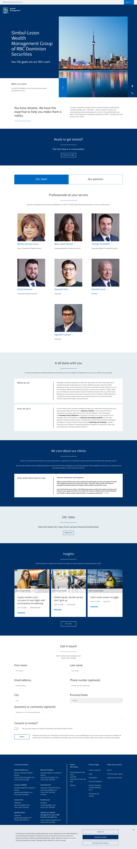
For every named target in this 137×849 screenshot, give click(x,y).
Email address (22, 680)
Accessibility (93, 778)
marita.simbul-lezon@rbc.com (24, 777)
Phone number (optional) (85, 680)
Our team (41, 179)
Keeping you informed (114, 778)
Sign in (109, 770)
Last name (76, 665)
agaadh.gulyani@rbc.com (23, 818)
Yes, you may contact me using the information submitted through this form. (47, 729)
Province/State (79, 695)
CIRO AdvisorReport (95, 781)
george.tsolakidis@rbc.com (23, 792)
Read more (68, 533)
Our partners (95, 179)
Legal (90, 774)
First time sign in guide (114, 774)
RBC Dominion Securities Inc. (13, 2)
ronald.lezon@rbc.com (48, 805)
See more (68, 624)
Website (72, 785)
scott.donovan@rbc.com (49, 790)
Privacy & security (95, 770)
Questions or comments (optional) (35, 707)
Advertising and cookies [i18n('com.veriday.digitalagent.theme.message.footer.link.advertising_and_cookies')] (94, 795)
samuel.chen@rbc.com (22, 805)
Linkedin (43, 794)
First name (20, 665)
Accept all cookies (100, 838)
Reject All (100, 833)
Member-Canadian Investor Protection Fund (95, 787)
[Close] (133, 831)
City (16, 695)
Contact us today (68, 155)
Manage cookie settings (100, 844)
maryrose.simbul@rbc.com (50, 777)
